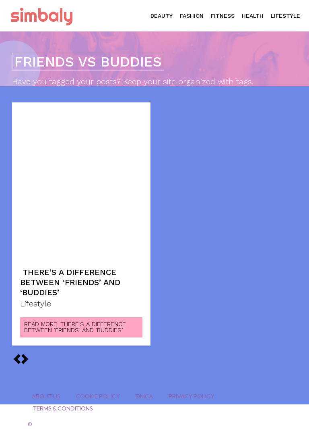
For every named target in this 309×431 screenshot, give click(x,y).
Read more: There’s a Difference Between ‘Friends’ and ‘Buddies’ (75, 323)
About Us (46, 392)
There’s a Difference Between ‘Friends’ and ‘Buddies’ (70, 280)
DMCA (144, 392)
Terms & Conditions (62, 404)
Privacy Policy (191, 392)
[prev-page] (24, 355)
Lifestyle (35, 300)
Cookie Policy (98, 392)
